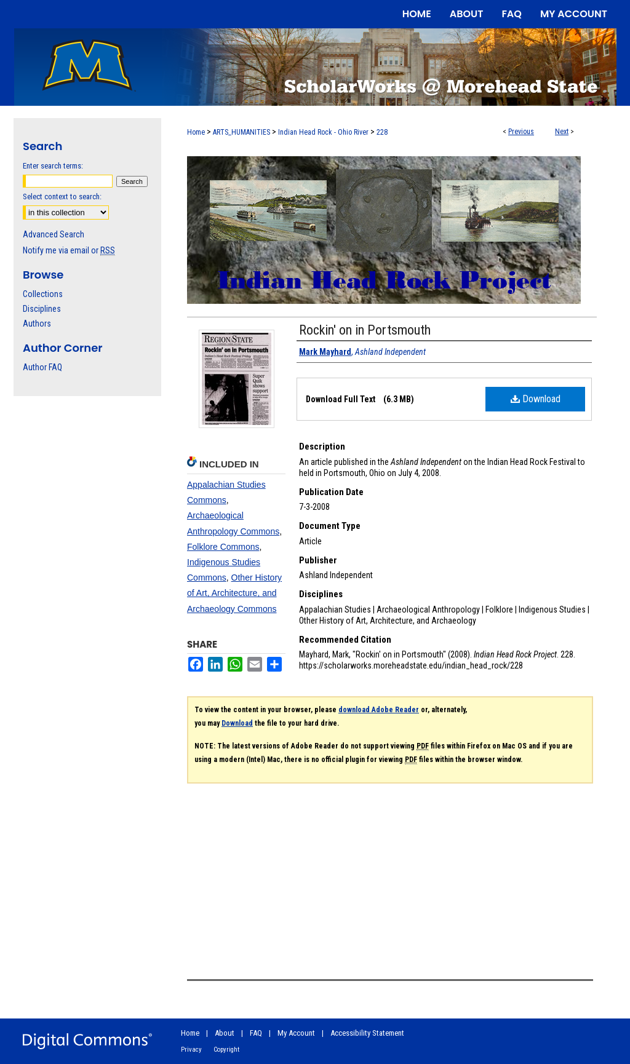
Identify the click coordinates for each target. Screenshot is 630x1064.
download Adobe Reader (378, 709)
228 (382, 132)
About (224, 1033)
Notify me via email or (69, 250)
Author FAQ (42, 367)
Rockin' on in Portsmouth (365, 330)
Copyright (226, 1050)
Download (535, 399)
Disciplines (42, 309)
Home (196, 132)
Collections (43, 294)
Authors (37, 323)
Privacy (191, 1050)
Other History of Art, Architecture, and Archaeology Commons (234, 593)
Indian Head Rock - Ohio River (323, 132)
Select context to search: (62, 196)
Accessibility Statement (367, 1033)
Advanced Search (53, 234)
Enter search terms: (53, 165)
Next (561, 131)
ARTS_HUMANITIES (241, 132)
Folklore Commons (223, 547)
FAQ (256, 1033)
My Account (296, 1033)
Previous (521, 131)
